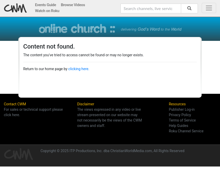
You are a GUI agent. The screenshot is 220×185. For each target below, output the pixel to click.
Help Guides (178, 126)
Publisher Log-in (182, 109)
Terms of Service (182, 120)
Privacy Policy (180, 115)
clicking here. (78, 69)
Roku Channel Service (186, 131)
